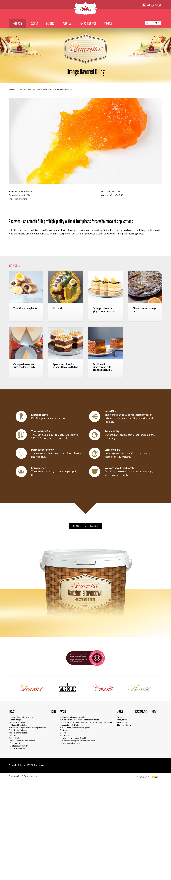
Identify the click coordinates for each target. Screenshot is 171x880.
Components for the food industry (22, 740)
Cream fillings (15, 720)
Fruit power (64, 730)
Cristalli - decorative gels (18, 730)
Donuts (63, 733)
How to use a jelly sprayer (70, 743)
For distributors (88, 23)
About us (67, 23)
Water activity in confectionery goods (75, 727)
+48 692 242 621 (154, 5)
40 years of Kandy (124, 725)
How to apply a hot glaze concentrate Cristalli (78, 740)
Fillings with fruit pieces (19, 725)
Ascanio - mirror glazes (18, 733)
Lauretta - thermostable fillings (28, 89)
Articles (50, 23)
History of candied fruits (69, 725)
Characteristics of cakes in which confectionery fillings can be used (86, 722)
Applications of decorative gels (72, 717)
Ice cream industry (17, 748)
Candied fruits (14, 738)
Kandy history (122, 720)
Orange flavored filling (65, 89)
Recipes (34, 23)
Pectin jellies (13, 735)
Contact (108, 23)
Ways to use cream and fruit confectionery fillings (79, 720)
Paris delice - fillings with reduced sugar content (27, 727)
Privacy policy (15, 776)
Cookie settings (31, 776)
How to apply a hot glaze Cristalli (73, 738)
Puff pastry (64, 735)
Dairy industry (16, 743)
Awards (120, 717)
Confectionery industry (19, 746)
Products (17, 23)
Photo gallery (122, 722)
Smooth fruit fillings (48, 89)
